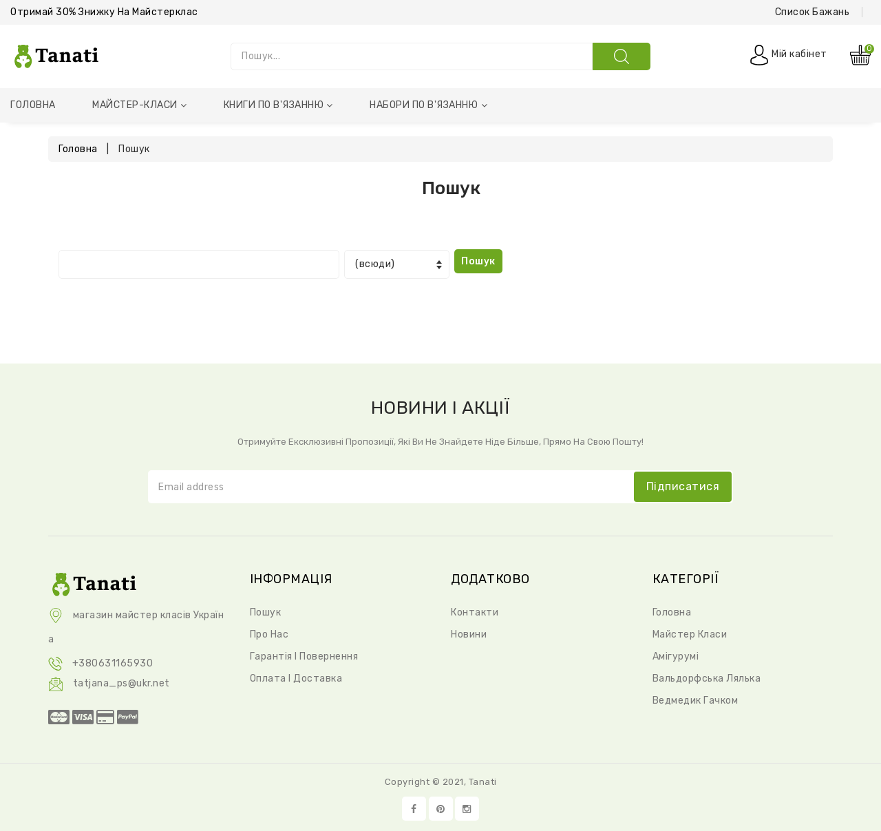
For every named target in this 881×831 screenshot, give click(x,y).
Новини (469, 634)
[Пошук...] (412, 56)
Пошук (266, 612)
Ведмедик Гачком (695, 700)
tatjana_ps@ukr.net (109, 683)
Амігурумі (675, 656)
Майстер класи (690, 634)
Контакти (474, 612)
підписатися (683, 486)
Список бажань (812, 12)
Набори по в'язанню (428, 105)
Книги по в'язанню (278, 105)
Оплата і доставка (296, 678)
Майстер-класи (139, 105)
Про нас (269, 634)
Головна (33, 105)
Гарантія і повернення (304, 656)
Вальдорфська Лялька (706, 678)
